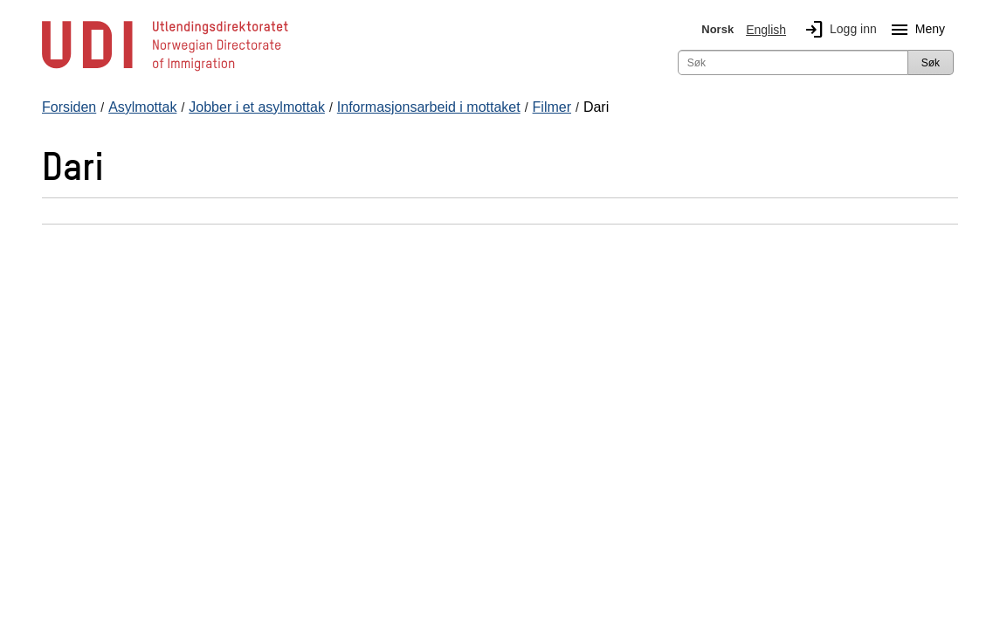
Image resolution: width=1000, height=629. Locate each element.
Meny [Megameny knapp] (914, 29)
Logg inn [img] (837, 29)
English (766, 30)
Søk (930, 63)
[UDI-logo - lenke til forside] (165, 70)
